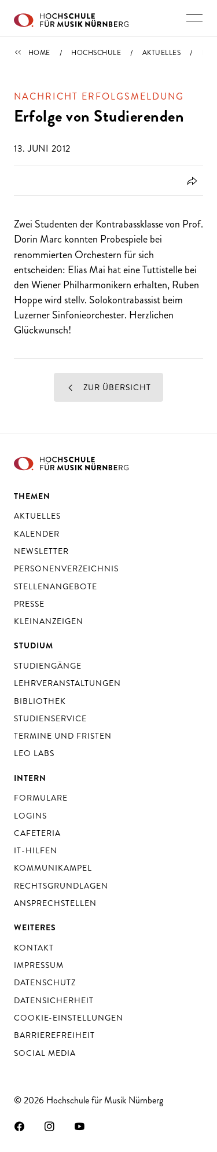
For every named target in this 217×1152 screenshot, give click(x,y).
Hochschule (96, 53)
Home (39, 53)
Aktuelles (161, 53)
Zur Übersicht (109, 387)
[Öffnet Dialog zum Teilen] (190, 180)
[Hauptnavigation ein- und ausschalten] (194, 18)
